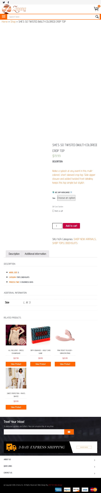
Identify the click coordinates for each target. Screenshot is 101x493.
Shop (13, 21)
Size (53, 198)
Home (5, 21)
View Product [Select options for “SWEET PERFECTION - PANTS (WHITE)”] (16, 407)
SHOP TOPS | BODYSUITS (64, 243)
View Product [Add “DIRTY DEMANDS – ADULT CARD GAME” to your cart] (40, 364)
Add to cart (71, 225)
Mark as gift (57, 211)
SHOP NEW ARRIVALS (85, 239)
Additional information (35, 253)
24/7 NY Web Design (55, 485)
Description (14, 253)
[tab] (14, 253)
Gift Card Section (57, 207)
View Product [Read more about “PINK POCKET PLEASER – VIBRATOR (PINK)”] (65, 364)
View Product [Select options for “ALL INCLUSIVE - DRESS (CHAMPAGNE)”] (16, 364)
